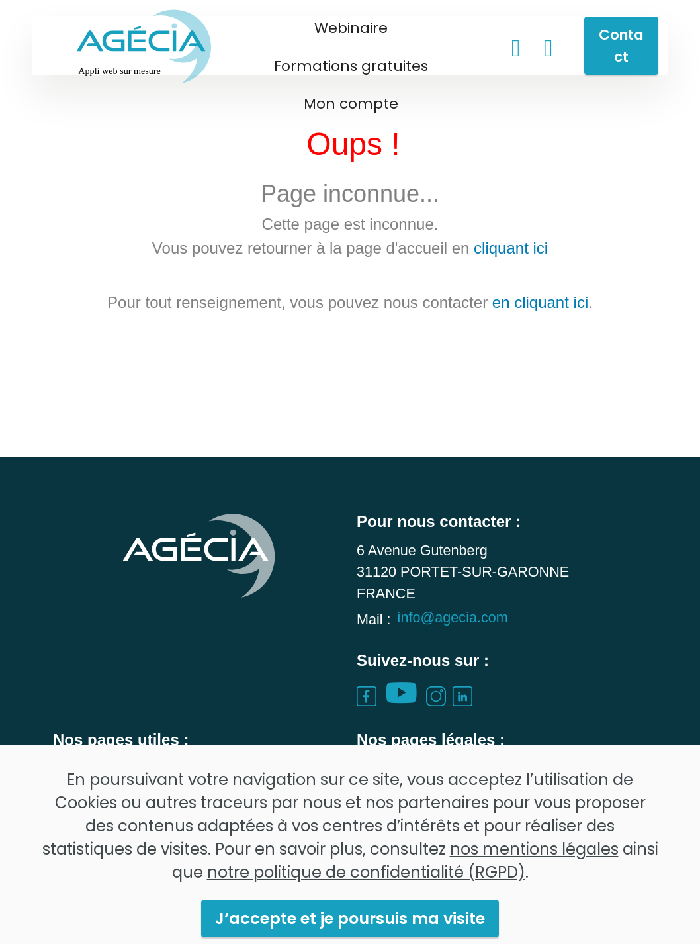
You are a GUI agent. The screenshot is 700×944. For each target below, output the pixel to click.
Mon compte (351, 103)
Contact (621, 45)
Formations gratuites (351, 66)
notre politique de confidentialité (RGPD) (366, 905)
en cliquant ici (540, 302)
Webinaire (351, 28)
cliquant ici (511, 248)
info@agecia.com (453, 633)
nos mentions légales (534, 882)
